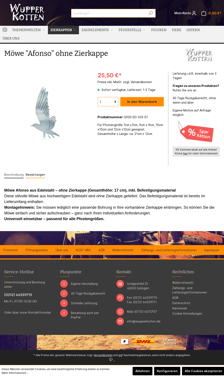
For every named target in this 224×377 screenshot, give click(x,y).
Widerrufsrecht (123, 250)
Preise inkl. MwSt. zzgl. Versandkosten (125, 82)
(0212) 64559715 (18, 295)
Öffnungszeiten (37, 250)
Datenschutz (181, 303)
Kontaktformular (39, 312)
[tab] (14, 174)
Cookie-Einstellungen (187, 313)
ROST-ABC (83, 250)
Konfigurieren (167, 371)
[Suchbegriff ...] (108, 13)
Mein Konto (185, 12)
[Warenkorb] (211, 13)
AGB (102, 250)
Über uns (62, 250)
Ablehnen (142, 371)
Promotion (10, 250)
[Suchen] (151, 13)
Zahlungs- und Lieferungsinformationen (169, 250)
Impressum (211, 250)
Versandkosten (103, 355)
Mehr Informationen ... (15, 372)
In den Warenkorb (142, 102)
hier (185, 153)
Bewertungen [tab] (35, 174)
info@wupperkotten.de (143, 321)
